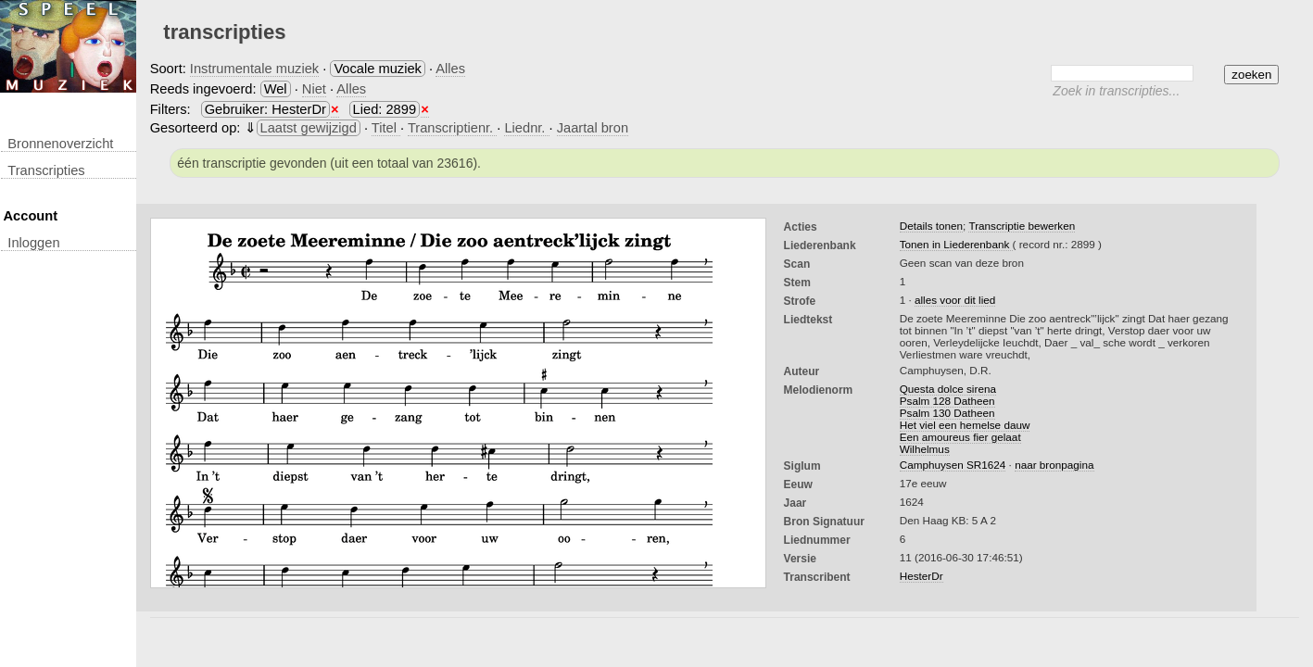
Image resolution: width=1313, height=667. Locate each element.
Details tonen (931, 226)
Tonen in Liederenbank (956, 244)
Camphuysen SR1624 (953, 465)
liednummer (817, 540)
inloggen (33, 242)
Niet (314, 89)
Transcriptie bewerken (1021, 226)
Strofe (800, 301)
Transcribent (817, 577)
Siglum (802, 465)
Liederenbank (820, 245)
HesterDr (921, 576)
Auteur (802, 371)
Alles (450, 68)
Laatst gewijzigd (308, 127)
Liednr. (526, 127)
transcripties (45, 170)
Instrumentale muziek (254, 68)
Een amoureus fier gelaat (960, 437)
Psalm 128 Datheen (947, 401)
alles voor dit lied (955, 300)
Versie (800, 558)
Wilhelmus (925, 449)
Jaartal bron (592, 127)
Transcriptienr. (452, 127)
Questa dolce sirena (948, 389)
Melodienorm (818, 390)
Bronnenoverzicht (60, 143)
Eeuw (798, 484)
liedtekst (808, 319)
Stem (797, 282)
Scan (797, 264)
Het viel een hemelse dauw (965, 425)
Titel (386, 127)
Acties (800, 226)
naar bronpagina (1054, 465)
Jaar (795, 503)
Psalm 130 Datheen (947, 413)
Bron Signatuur (824, 521)
